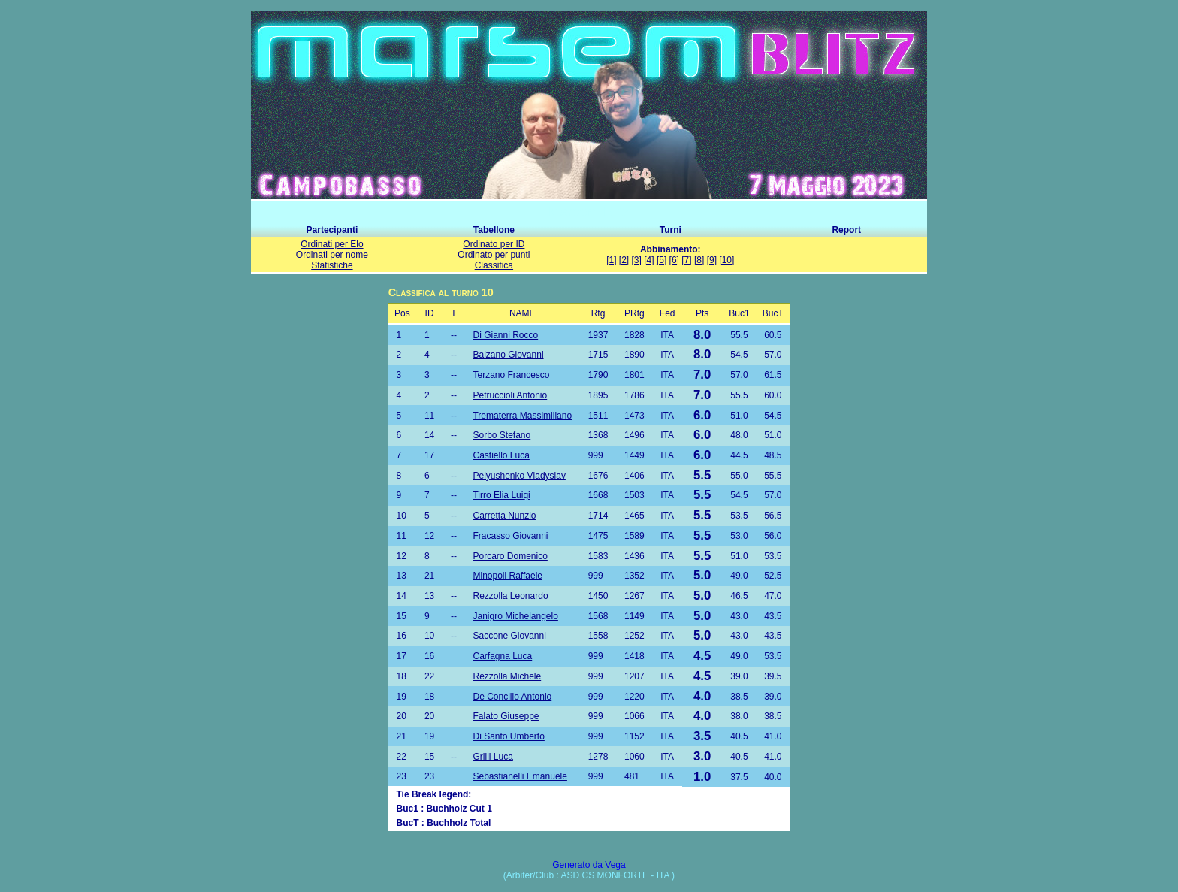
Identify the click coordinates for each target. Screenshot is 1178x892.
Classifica (494, 265)
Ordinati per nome (332, 254)
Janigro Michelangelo (515, 616)
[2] (624, 260)
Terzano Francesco (511, 375)
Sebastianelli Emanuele (519, 776)
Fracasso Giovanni (510, 536)
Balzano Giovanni (508, 354)
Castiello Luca (501, 455)
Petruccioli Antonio (510, 395)
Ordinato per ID (493, 244)
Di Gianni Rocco (505, 335)
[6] (674, 260)
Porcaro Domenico (510, 556)
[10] (726, 260)
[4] (649, 260)
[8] (699, 260)
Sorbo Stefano (501, 435)
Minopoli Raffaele (507, 575)
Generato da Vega (588, 865)
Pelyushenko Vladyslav (519, 475)
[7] (686, 260)
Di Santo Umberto (508, 736)
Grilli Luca (492, 756)
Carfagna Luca (502, 656)
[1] (611, 260)
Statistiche (331, 265)
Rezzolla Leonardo (510, 596)
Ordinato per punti (494, 254)
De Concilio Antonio (512, 696)
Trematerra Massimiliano (522, 415)
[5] (661, 260)
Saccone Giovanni (509, 635)
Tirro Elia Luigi (501, 495)
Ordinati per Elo (332, 244)
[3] (637, 260)
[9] (712, 260)
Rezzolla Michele (507, 676)
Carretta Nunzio (504, 515)
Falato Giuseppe (506, 716)
